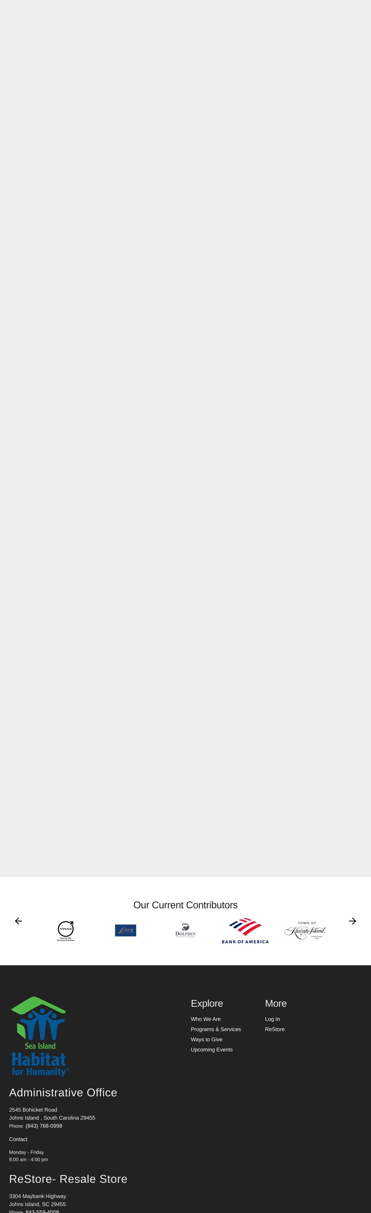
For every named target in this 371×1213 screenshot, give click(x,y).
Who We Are (206, 1025)
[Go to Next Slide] (352, 926)
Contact (18, 1145)
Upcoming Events (212, 1055)
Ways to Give (206, 1045)
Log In (272, 1025)
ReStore (275, 1035)
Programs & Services (216, 1035)
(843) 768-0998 (44, 1132)
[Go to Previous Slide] (18, 926)
